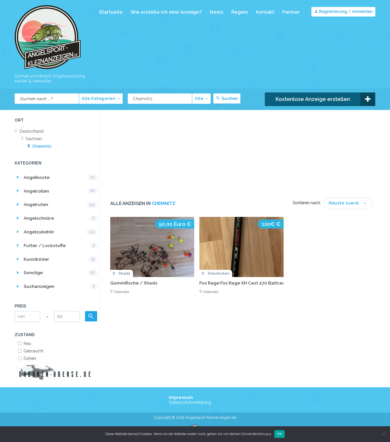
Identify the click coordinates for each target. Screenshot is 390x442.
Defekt (26, 358)
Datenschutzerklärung (190, 402)
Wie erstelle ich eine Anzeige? (166, 12)
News (216, 12)
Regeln (239, 12)
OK (279, 434)
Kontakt (265, 12)
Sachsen (31, 138)
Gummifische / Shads (133, 283)
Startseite (111, 12)
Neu (24, 343)
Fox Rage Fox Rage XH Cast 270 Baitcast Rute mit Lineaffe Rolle (267, 283)
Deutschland (29, 131)
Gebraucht (30, 351)
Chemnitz (40, 146)
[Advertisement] (241, 159)
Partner (291, 12)
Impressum (181, 397)
